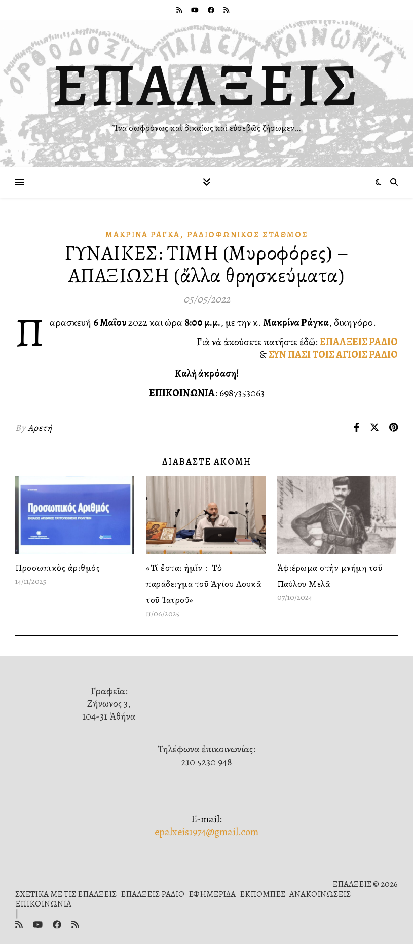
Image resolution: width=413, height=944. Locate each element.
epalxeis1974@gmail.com (206, 832)
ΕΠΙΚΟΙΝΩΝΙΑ (43, 904)
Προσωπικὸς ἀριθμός (57, 567)
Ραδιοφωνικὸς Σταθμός (247, 234)
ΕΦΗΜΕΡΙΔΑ (212, 894)
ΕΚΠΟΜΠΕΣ (262, 894)
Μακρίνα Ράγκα (142, 234)
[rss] (179, 10)
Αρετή (40, 428)
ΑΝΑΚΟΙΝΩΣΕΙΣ (320, 894)
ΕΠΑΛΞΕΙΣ (206, 85)
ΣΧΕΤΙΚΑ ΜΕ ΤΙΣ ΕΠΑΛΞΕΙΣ (66, 894)
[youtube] (195, 10)
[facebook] (212, 10)
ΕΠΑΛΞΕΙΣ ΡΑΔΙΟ (359, 342)
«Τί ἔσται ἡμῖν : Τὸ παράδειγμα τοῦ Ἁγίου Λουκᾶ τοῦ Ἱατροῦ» (203, 583)
